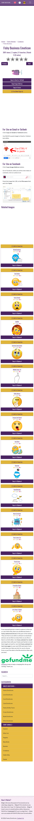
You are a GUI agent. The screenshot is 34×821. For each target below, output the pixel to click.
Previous (4, 64)
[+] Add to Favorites (17, 246)
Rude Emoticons (8, 716)
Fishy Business (7, 43)
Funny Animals (11, 41)
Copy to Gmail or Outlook (17, 80)
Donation (4, 664)
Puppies (5, 737)
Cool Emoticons (8, 699)
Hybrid (5, 729)
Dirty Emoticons (8, 721)
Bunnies (5, 746)
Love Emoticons (8, 694)
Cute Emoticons (8, 703)
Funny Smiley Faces (9, 708)
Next (29, 64)
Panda (5, 759)
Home (3, 41)
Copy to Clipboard (17, 265)
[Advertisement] (17, 22)
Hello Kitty (6, 755)
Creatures (21, 41)
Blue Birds (6, 742)
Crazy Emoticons (8, 712)
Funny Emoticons (8, 690)
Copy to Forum (17, 88)
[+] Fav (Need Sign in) (17, 91)
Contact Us (20, 818)
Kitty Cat (6, 733)
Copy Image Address (17, 84)
